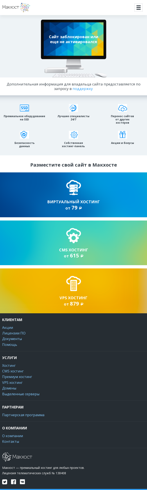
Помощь (9, 344)
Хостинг (9, 365)
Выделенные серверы (20, 394)
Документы (12, 338)
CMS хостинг (13, 371)
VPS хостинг (12, 382)
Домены (9, 388)
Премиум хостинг (17, 376)
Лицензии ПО (14, 333)
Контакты (10, 441)
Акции (7, 327)
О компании (12, 435)
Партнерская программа (23, 415)
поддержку (83, 88)
